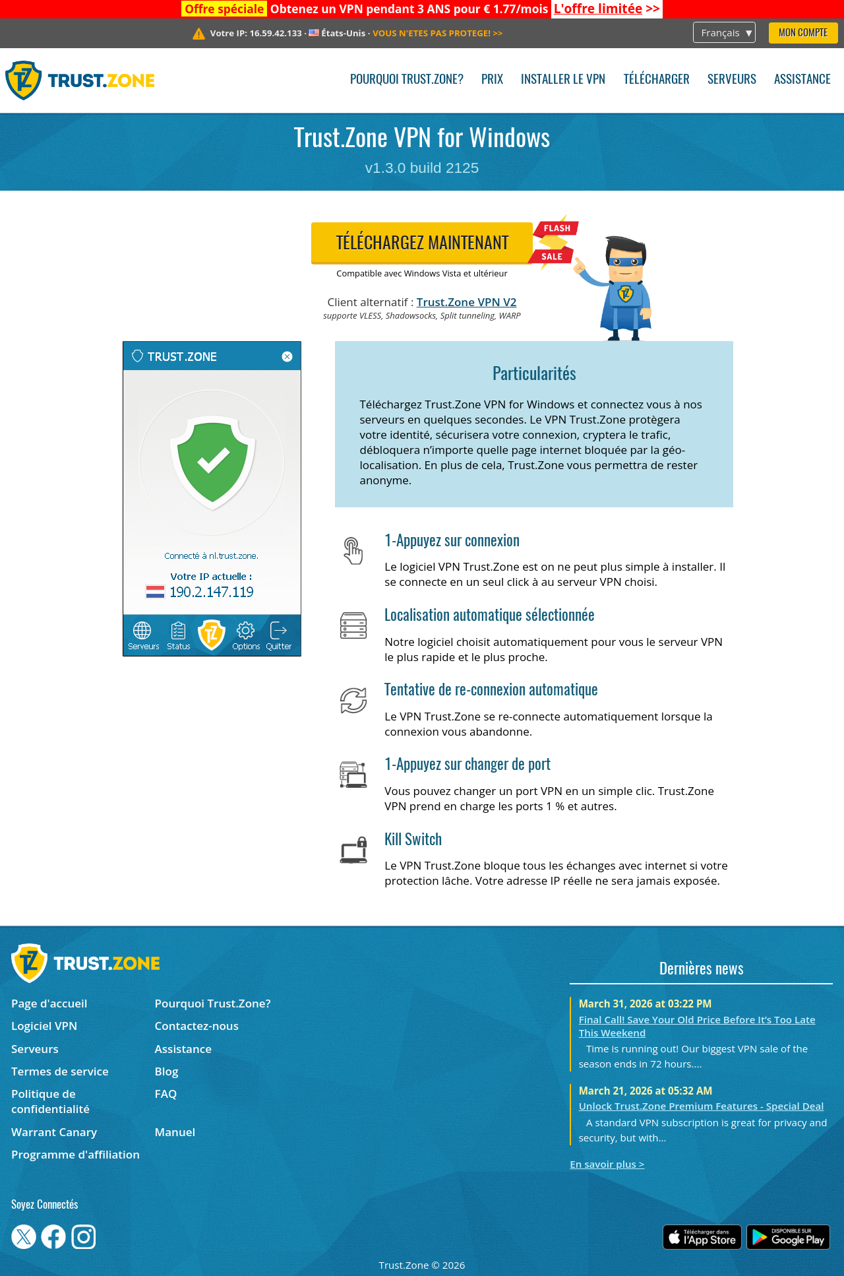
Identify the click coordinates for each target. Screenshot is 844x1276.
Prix (492, 80)
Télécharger (657, 80)
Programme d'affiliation (75, 1154)
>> (607, 8)
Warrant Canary (54, 1131)
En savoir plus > (607, 1163)
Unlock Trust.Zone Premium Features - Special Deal (701, 1105)
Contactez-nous (197, 1025)
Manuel (175, 1131)
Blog (167, 1071)
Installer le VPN (563, 80)
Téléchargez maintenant (422, 244)
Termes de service (60, 1071)
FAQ (166, 1093)
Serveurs (732, 80)
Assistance (802, 80)
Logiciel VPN (44, 1025)
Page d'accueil (49, 1003)
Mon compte (803, 33)
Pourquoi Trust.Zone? (407, 80)
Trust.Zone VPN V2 (467, 301)
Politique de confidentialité (50, 1101)
